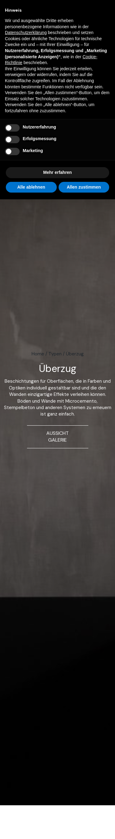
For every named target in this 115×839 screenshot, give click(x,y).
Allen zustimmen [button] (84, 187)
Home (38, 354)
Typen (55, 354)
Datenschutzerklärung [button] (26, 32)
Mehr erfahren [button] (57, 172)
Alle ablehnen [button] (31, 187)
